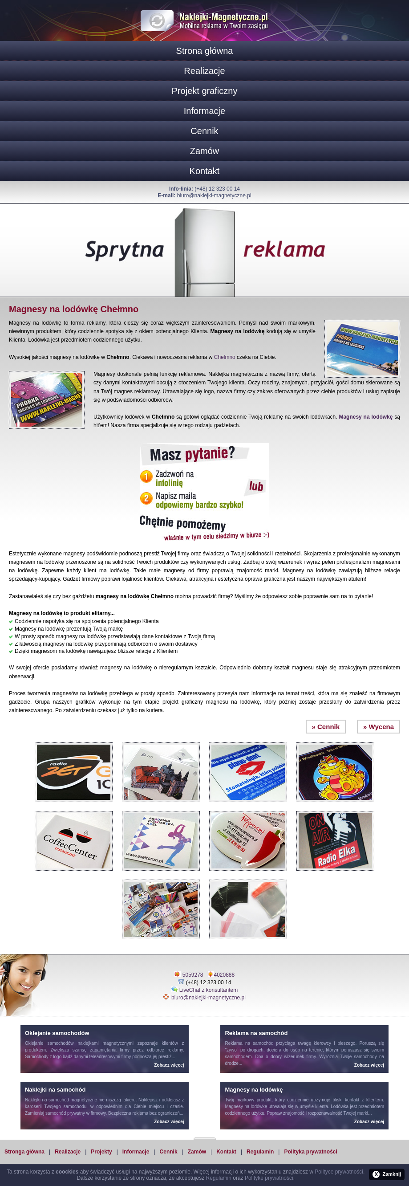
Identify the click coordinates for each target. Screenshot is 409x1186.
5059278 (192, 975)
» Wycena (378, 726)
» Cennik (326, 726)
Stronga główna (24, 1152)
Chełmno (224, 357)
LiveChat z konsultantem (208, 990)
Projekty (101, 1152)
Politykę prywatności (269, 1178)
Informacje (204, 111)
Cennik (204, 131)
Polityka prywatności (310, 1152)
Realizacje (204, 71)
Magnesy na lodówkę (366, 417)
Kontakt (205, 171)
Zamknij (387, 1174)
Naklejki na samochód (47, 1099)
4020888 (224, 975)
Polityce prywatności (339, 1172)
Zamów (204, 151)
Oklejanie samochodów (49, 1043)
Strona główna (204, 51)
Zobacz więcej (169, 1065)
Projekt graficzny (205, 91)
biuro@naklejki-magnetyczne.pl (214, 195)
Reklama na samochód (249, 1043)
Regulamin (260, 1152)
